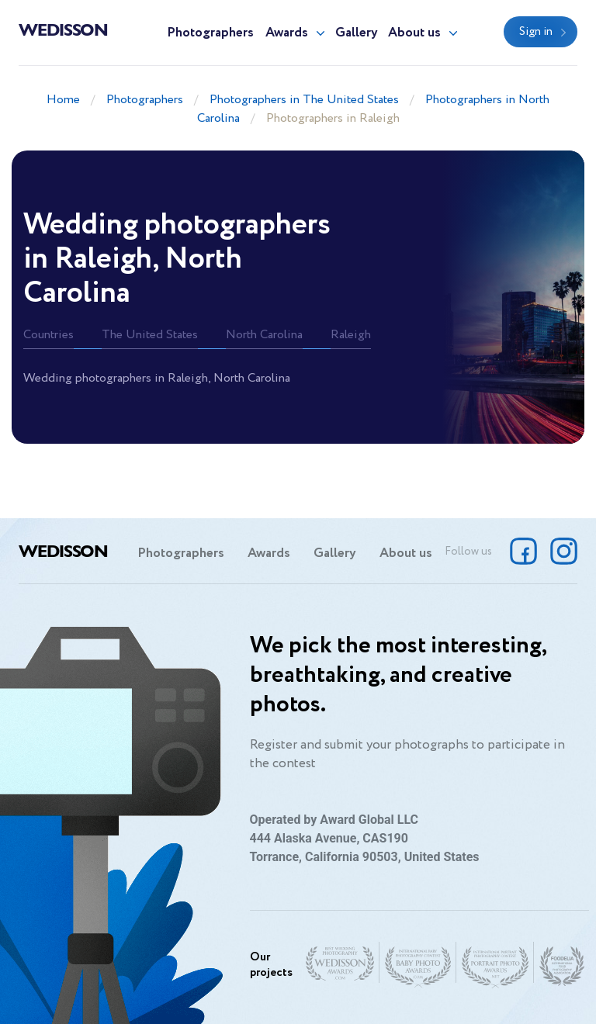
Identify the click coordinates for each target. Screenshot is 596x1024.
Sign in (536, 31)
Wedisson (63, 28)
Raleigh (351, 335)
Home (63, 100)
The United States (150, 335)
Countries (48, 335)
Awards (286, 33)
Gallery (356, 33)
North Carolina (264, 335)
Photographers (210, 33)
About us (414, 33)
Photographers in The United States (304, 100)
